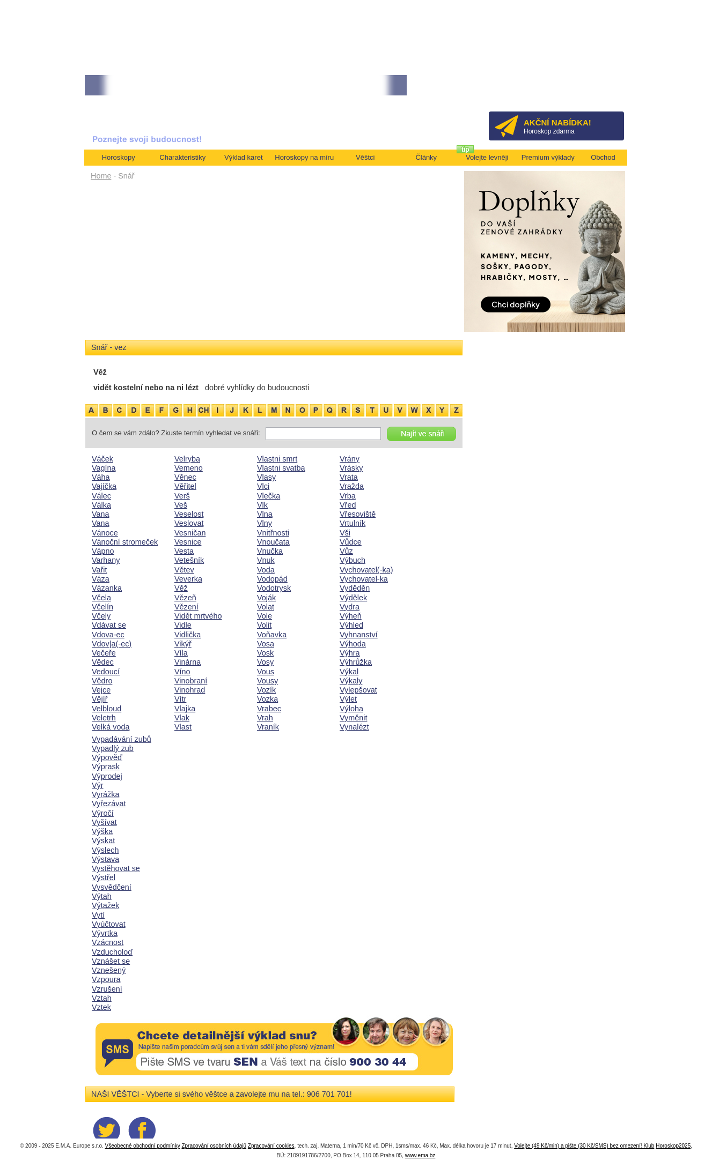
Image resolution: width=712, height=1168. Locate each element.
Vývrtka (105, 933)
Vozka (267, 699)
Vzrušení (107, 989)
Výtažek (105, 905)
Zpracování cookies (271, 1146)
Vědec (103, 662)
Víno (182, 671)
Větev (184, 570)
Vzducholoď (112, 952)
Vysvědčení (111, 887)
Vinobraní (190, 680)
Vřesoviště (358, 514)
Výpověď (107, 757)
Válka (101, 505)
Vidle (183, 625)
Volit (264, 625)
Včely (101, 616)
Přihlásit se (597, 89)
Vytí (98, 915)
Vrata (349, 477)
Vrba (348, 496)
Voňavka (272, 634)
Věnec (185, 477)
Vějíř (100, 699)
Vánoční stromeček (125, 542)
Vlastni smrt (277, 459)
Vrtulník (352, 523)
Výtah (102, 896)
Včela (101, 597)
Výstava (105, 859)
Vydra (349, 606)
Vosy (265, 662)
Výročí (103, 813)
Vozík (266, 690)
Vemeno (188, 468)
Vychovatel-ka (364, 579)
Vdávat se (109, 625)
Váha (101, 477)
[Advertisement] (274, 264)
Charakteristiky (182, 157)
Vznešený (109, 970)
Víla (181, 653)
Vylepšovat (358, 690)
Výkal (349, 671)
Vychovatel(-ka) (366, 570)
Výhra (350, 653)
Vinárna (187, 662)
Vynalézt (354, 727)
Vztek (101, 1007)
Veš (180, 505)
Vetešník (189, 560)
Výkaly (351, 680)
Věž (181, 588)
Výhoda (353, 643)
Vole (264, 616)
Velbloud (106, 708)
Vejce (101, 690)
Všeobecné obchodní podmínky (142, 1146)
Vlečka (268, 496)
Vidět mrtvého (198, 616)
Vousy (267, 680)
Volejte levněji (487, 157)
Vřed (348, 505)
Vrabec (269, 708)
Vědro (102, 680)
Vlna (265, 514)
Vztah (102, 998)
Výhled (351, 625)
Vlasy (266, 477)
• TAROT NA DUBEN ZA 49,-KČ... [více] (305, 85)
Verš (182, 496)
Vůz (346, 551)
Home (101, 176)
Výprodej (107, 776)
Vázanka (107, 588)
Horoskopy (118, 157)
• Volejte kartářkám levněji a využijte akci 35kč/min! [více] (165, 85)
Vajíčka (104, 486)
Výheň (351, 616)
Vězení (186, 606)
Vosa (265, 643)
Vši (345, 533)
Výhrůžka (356, 662)
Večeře (104, 653)
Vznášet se (111, 961)
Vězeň (185, 597)
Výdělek (353, 597)
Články (426, 157)
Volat (265, 606)
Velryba (187, 459)
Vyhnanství (359, 634)
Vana (100, 514)
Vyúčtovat (109, 924)
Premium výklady (548, 157)
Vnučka (270, 551)
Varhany (106, 560)
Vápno (103, 551)
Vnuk (266, 560)
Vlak (181, 717)
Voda (266, 570)
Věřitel (185, 486)
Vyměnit (353, 717)
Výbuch (352, 560)
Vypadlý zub (113, 748)
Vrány (349, 459)
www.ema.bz (420, 1155)
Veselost (188, 514)
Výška (102, 831)
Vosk (265, 653)
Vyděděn (355, 588)
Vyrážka (105, 794)
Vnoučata (273, 542)
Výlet (348, 699)
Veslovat (188, 523)
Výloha (351, 708)
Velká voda (110, 727)
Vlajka (184, 708)
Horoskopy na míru (304, 157)
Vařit (99, 570)
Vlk (262, 505)
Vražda (352, 486)
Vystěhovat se (116, 868)
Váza (100, 579)
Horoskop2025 (673, 1146)
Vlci (263, 486)
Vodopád (272, 579)
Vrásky (351, 468)
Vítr (180, 699)
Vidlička (187, 634)
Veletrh (104, 717)
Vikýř (183, 643)
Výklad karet (243, 157)
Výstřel (103, 877)
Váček (102, 459)
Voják (266, 597)
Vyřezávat (109, 803)
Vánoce (105, 533)
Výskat (103, 840)
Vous (265, 671)
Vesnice (187, 542)
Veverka (188, 579)
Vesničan (189, 533)
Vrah (265, 717)
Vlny (264, 523)
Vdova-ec (108, 634)
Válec (101, 496)
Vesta (184, 551)
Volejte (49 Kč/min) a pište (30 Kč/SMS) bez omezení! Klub (584, 1146)
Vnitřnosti (273, 533)
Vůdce (351, 542)
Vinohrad (189, 690)
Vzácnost (107, 942)
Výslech (105, 850)
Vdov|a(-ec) (111, 643)
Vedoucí (106, 671)
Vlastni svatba (281, 468)
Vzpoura (106, 979)
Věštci (365, 157)
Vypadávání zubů (121, 739)
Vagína (104, 468)
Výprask (106, 766)
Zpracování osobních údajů (213, 1146)
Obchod (603, 157)
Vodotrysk (274, 588)
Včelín (102, 606)
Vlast (183, 727)
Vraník (268, 727)
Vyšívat (104, 822)
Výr (98, 785)
